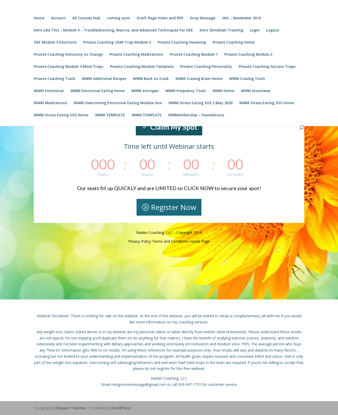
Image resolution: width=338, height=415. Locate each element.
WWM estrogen (145, 91)
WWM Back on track (151, 79)
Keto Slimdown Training (221, 30)
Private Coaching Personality (206, 67)
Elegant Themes (70, 407)
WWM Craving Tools (247, 79)
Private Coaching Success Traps (267, 67)
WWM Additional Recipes (104, 79)
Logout (272, 30)
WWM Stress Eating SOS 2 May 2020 (200, 103)
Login (255, 30)
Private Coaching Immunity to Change (68, 55)
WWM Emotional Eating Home (97, 91)
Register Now (173, 207)
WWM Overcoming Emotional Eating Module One (118, 103)
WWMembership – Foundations (196, 115)
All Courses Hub (86, 18)
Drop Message (202, 18)
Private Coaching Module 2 (248, 55)
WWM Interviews (255, 91)
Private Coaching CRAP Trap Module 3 (117, 42)
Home (39, 18)
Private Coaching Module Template (142, 67)
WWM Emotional (49, 91)
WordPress (121, 407)
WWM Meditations (50, 103)
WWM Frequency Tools (185, 91)
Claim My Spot (173, 127)
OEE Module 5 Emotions (55, 42)
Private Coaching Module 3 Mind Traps (68, 67)
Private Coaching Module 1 (194, 55)
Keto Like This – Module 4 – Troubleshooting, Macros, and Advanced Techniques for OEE (113, 30)
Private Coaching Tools (54, 79)
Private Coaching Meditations (136, 55)
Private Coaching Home (234, 42)
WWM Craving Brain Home (198, 79)
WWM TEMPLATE (110, 115)
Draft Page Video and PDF (160, 18)
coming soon (118, 18)
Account (58, 18)
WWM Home (223, 91)
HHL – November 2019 (241, 18)
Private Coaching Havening (182, 42)
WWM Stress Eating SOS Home (266, 103)
